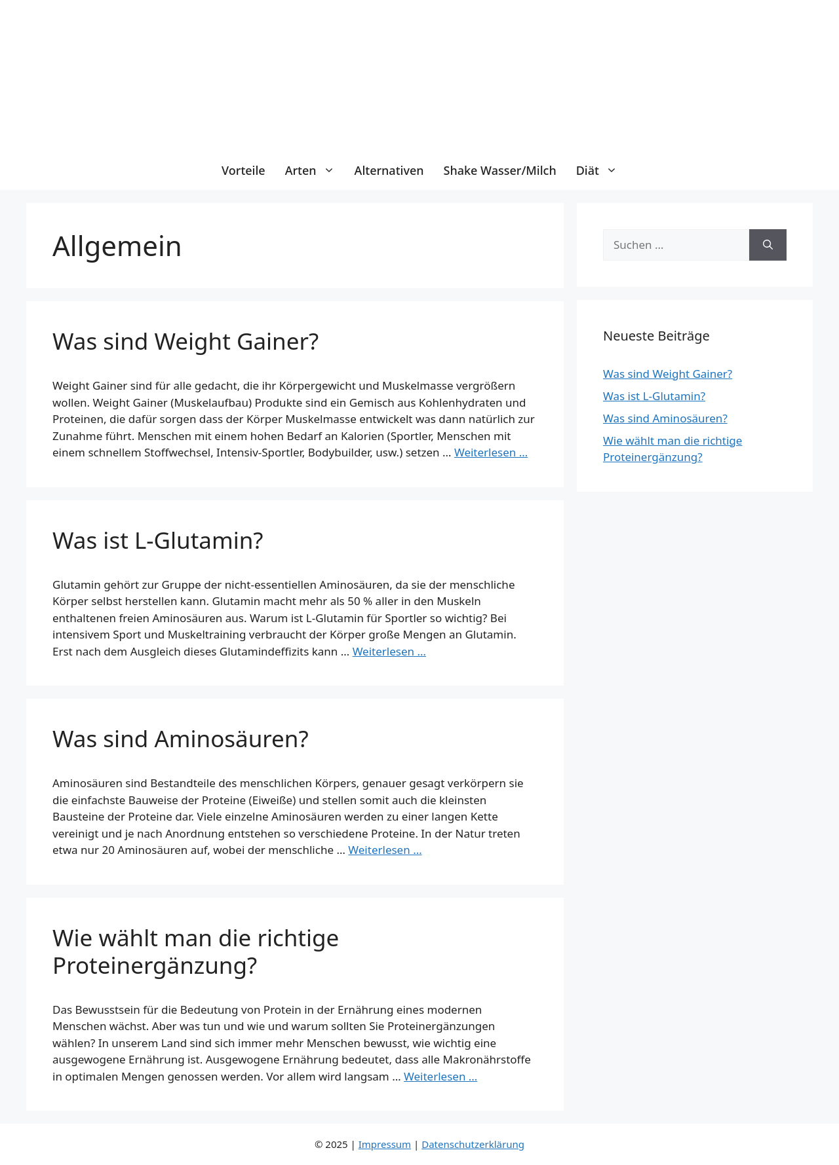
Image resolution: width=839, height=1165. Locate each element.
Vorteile (243, 170)
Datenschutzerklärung (472, 1144)
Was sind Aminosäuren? (180, 738)
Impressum (385, 1144)
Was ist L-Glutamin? (157, 540)
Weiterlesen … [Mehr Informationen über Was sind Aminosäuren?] (384, 849)
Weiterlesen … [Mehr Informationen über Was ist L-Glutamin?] (389, 651)
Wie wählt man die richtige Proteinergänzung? (195, 951)
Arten (315, 170)
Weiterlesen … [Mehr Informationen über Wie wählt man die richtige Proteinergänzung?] (440, 1076)
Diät (601, 170)
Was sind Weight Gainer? (185, 340)
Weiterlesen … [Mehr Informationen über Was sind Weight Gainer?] (491, 452)
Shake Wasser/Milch (500, 170)
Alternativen (389, 170)
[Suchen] (768, 245)
